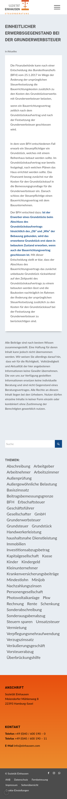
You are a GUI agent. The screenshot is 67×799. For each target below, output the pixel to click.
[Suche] (33, 444)
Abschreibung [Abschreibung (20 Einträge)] (18, 466)
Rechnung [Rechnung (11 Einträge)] (15, 603)
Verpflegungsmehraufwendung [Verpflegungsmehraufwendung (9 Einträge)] (33, 633)
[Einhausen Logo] (28, 7)
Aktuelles (12, 51)
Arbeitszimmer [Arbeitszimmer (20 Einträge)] (46, 472)
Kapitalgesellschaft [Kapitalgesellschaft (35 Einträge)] (23, 555)
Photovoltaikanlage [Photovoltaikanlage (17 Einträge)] (23, 597)
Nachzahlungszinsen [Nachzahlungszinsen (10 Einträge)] (24, 585)
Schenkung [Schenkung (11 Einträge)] (50, 603)
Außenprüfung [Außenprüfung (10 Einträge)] (19, 478)
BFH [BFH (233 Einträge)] (10, 501)
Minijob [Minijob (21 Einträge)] (38, 579)
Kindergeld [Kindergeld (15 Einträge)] (30, 561)
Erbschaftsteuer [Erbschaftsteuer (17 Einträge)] (31, 501)
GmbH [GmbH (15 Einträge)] (40, 513)
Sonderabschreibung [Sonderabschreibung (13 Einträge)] (24, 609)
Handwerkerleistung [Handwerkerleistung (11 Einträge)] (24, 531)
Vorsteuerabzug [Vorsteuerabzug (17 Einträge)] (20, 651)
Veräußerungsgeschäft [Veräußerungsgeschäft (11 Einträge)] (26, 645)
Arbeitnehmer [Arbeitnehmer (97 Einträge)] (19, 472)
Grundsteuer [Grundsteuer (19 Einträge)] (17, 525)
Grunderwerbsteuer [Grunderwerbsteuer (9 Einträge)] (24, 519)
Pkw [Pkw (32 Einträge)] (46, 597)
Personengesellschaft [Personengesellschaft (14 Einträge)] (25, 591)
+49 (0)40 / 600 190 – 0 (30, 733)
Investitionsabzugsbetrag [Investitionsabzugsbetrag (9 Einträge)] (28, 549)
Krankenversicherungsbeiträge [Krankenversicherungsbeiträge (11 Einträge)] (33, 573)
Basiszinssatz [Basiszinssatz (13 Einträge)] (18, 489)
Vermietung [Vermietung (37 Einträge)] (17, 627)
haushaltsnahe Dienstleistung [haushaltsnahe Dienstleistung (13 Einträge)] (32, 537)
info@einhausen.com (27, 745)
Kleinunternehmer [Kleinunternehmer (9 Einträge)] (22, 567)
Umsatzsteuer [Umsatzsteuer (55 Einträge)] (48, 621)
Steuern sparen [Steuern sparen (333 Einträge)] (20, 621)
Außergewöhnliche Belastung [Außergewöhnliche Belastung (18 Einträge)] (32, 484)
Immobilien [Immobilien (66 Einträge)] (16, 543)
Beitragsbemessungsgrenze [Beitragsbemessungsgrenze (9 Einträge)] (30, 496)
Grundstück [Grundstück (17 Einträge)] (42, 525)
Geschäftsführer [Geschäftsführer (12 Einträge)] (20, 508)
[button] (6, 792)
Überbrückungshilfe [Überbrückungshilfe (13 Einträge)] (23, 657)
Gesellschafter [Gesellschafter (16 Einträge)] (19, 513)
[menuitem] (57, 7)
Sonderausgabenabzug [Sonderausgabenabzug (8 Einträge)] (26, 615)
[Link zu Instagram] (54, 773)
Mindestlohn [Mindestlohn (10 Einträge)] (17, 579)
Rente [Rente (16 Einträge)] (32, 603)
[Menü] (57, 7)
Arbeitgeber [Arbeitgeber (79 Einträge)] (44, 466)
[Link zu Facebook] (48, 773)
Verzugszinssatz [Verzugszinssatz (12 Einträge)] (20, 639)
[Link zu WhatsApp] (59, 773)
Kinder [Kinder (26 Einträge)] (12, 561)
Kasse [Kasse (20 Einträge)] (47, 555)
